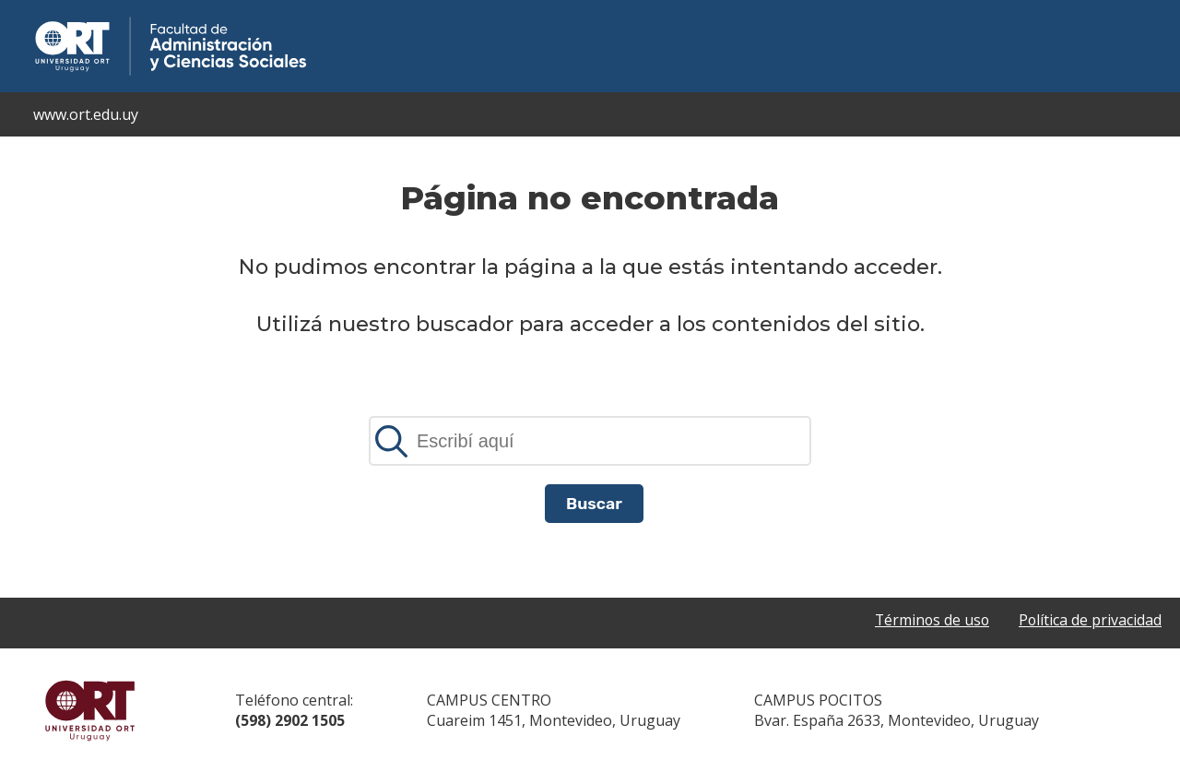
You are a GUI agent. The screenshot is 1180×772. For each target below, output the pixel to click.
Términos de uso (929, 620)
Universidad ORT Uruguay (89, 710)
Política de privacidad (1090, 620)
